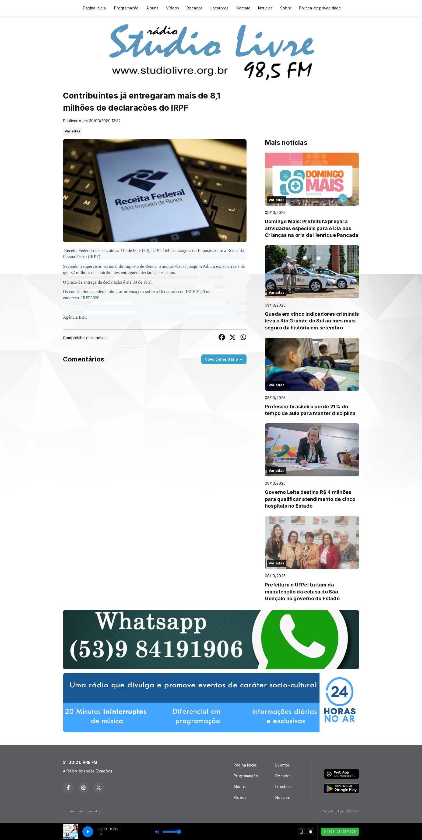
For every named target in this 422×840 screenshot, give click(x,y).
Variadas (73, 131)
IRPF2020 (90, 298)
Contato (243, 8)
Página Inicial (95, 8)
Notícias (265, 8)
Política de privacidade (320, 8)
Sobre (285, 8)
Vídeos (172, 8)
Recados (195, 8)
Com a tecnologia (340, 811)
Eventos (282, 765)
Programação (126, 8)
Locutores (219, 8)
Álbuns (152, 8)
